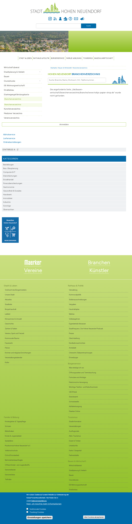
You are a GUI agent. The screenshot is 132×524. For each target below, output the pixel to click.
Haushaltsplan (74, 309)
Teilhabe (8, 479)
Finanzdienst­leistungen (12, 183)
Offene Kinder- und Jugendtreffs (17, 465)
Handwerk (7, 195)
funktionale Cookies (38, 510)
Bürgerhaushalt (10, 309)
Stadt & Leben (25, 58)
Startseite (53, 68)
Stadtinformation (75, 421)
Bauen (6, 76)
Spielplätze (9, 441)
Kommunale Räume (12, 338)
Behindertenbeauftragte (14, 460)
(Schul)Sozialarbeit (12, 455)
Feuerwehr (9, 343)
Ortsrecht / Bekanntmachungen (80, 353)
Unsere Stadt (9, 295)
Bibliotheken (9, 431)
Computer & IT (9, 172)
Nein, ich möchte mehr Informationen (43, 504)
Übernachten (8, 209)
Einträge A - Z (10, 149)
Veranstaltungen (75, 426)
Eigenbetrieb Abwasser (77, 324)
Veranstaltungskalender (13, 357)
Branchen (99, 262)
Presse (82, 17)
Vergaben (72, 304)
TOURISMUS (88, 58)
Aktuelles (8, 300)
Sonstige (7, 206)
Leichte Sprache (65, 17)
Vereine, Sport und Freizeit (14, 333)
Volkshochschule (11, 451)
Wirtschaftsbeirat (11, 67)
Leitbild (7, 314)
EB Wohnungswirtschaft (14, 85)
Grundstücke (9, 81)
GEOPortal (73, 392)
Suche (88, 26)
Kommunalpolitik (75, 295)
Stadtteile (8, 304)
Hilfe (70, 17)
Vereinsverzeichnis (11, 118)
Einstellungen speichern (39, 518)
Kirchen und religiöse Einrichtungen (18, 353)
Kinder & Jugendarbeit (13, 436)
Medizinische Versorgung (78, 382)
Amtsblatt (72, 348)
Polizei (7, 348)
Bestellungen (8, 165)
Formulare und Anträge (77, 377)
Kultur (7, 362)
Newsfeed (55, 17)
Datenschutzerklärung (39, 501)
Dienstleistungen (10, 176)
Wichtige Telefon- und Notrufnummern (83, 387)
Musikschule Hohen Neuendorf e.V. (18, 446)
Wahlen (72, 314)
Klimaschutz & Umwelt (13, 319)
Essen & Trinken (75, 441)
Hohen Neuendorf (74, 74)
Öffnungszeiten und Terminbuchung (82, 373)
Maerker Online (74, 411)
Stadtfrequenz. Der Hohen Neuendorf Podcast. (86, 329)
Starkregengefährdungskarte (16, 94)
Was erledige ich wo (76, 368)
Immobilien (7, 198)
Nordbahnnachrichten (77, 343)
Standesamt (73, 397)
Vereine (33, 270)
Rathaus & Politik (41, 58)
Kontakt (76, 17)
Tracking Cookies (37, 513)
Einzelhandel (8, 180)
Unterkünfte (73, 446)
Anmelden (60, 17)
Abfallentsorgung (75, 406)
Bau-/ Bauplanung (10, 168)
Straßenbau (9, 90)
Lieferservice (9, 138)
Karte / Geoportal (75, 451)
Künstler (99, 270)
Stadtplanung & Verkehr (14, 72)
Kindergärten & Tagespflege (15, 421)
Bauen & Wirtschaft (103, 58)
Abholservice (9, 134)
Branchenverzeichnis (13, 99)
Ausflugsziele (74, 431)
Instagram (50, 17)
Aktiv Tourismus (75, 436)
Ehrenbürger (73, 357)
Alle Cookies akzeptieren (94, 518)
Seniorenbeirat (10, 470)
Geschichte (9, 324)
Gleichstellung (74, 338)
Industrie (6, 202)
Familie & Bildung (73, 58)
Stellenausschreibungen (78, 300)
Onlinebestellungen (12, 142)
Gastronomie (8, 187)
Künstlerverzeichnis (12, 109)
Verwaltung (73, 290)
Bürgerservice (57, 58)
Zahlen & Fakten (11, 329)
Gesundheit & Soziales (12, 191)
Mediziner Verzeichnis (13, 113)
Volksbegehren (74, 319)
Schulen (8, 426)
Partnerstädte (74, 455)
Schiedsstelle (74, 402)
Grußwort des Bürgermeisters (15, 290)
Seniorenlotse (10, 475)
